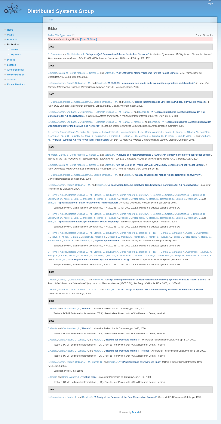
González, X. (182, 195)
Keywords (15, 54)
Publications (13, 44)
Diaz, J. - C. (131, 136)
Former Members (16, 84)
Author (51, 35)
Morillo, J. (68, 102)
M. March (52, 155)
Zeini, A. (55, 136)
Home (10, 30)
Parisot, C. (126, 199)
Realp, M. (154, 199)
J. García (52, 73)
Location (11, 65)
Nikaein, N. (192, 132)
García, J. (101, 83)
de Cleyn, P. (171, 136)
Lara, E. (78, 199)
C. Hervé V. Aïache (57, 132)
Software (11, 79)
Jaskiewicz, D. (55, 199)
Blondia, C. (143, 112)
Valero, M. (110, 73)
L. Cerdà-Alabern (56, 83)
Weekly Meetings (15, 74)
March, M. (63, 73)
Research (12, 39)
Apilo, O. (65, 136)
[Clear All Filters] (88, 39)
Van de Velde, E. (186, 136)
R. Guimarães (55, 54)
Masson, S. (100, 237)
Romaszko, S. (167, 199)
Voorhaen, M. (73, 112)
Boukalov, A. (77, 136)
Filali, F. (155, 233)
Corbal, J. (94, 73)
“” (117, 54)
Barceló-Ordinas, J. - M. (78, 83)
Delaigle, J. (158, 195)
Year (69, 35)
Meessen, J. (145, 136)
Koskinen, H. (101, 136)
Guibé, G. (84, 132)
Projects (11, 60)
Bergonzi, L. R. (116, 136)
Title (57, 35)
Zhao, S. (52, 202)
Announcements (15, 70)
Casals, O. (97, 362)
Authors (14, 49)
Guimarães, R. (88, 112)
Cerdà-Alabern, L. (76, 54)
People (10, 34)
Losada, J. (83, 339)
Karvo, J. (89, 136)
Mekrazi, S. (127, 237)
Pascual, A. (113, 199)
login (210, 3)
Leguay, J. (96, 132)
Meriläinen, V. (141, 237)
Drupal (136, 412)
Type (62, 35)
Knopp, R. (181, 132)
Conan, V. (73, 132)
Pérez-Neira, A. (140, 199)
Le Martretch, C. (110, 132)
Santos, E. (181, 199)
